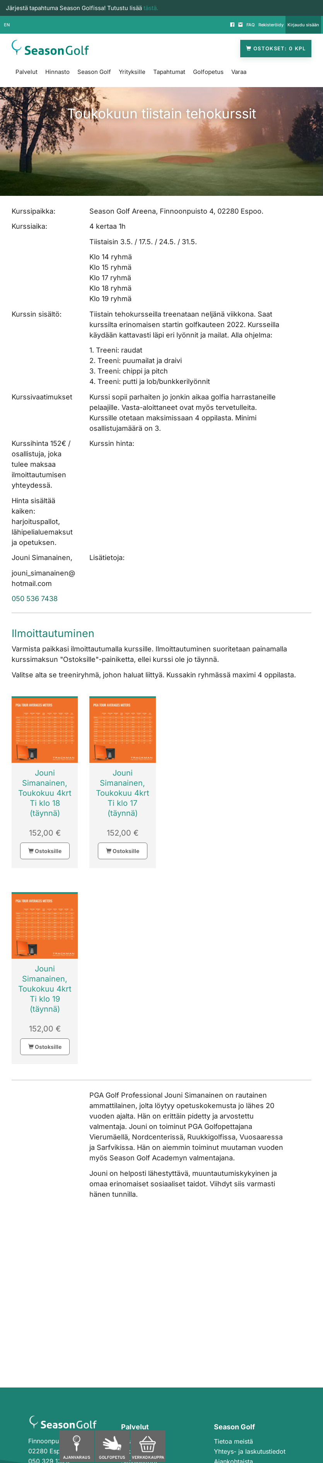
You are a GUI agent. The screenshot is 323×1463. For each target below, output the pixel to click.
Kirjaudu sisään (303, 24)
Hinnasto (57, 71)
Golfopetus (208, 71)
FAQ (250, 24)
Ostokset (276, 48)
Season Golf (94, 71)
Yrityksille (132, 71)
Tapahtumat (169, 71)
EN (7, 24)
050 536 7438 (35, 598)
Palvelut (26, 71)
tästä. (151, 8)
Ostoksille (45, 851)
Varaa (238, 71)
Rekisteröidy (271, 24)
